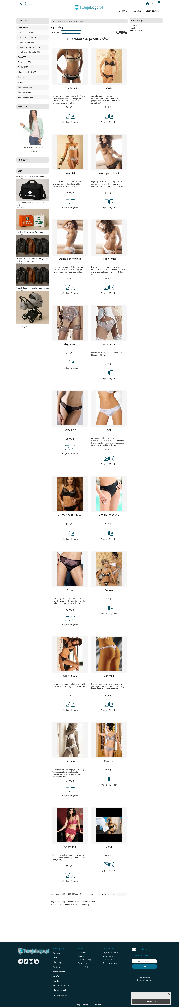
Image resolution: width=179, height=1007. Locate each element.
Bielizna (69, 21)
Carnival (109, 761)
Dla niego (57, 962)
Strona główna (57, 21)
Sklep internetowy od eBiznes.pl (89, 1004)
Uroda (56, 981)
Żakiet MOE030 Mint (32, 147)
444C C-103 (70, 87)
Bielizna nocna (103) (28, 32)
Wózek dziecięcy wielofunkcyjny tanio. (32, 288)
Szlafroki (57, 976)
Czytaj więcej (21, 326)
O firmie (123, 11)
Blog (20, 170)
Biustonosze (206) (28, 37)
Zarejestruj (83, 966)
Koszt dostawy (152, 11)
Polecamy (23, 159)
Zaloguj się (83, 963)
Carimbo (109, 675)
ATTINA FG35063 (109, 515)
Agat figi (70, 173)
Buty (55, 957)
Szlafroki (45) (23, 77)
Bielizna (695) (23, 27)
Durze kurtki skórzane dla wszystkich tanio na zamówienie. (32, 259)
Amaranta (109, 344)
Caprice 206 (70, 675)
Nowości (22, 106)
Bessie (70, 590)
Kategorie (23, 20)
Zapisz (144, 966)
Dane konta (108, 959)
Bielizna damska (25, 87)
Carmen (70, 761)
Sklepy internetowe (144, 980)
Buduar (109, 590)
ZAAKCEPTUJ (151, 1001)
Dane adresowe (110, 963)
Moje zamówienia (111, 952)
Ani (109, 429)
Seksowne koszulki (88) (30, 52)
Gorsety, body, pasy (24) (30, 47)
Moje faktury (109, 956)
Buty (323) (22, 57)
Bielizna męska (24, 92)
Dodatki (57, 967)
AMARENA (70, 429)
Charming (70, 846)
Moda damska (60, 971)
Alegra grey (70, 344)
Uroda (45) (22, 82)
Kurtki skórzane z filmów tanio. (29, 232)
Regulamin (136, 11)
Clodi (109, 846)
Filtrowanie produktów (87, 39)
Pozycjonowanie (144, 978)
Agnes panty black (109, 173)
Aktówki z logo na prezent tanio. (30, 176)
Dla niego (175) (24, 62)
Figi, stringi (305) (27, 42)
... (111, 894)
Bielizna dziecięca (25, 97)
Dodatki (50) (23, 67)
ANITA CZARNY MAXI (70, 515)
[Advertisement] (89, 925)
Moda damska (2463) (27, 72)
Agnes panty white (70, 259)
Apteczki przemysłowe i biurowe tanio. (30, 203)
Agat (109, 87)
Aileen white (109, 259)
